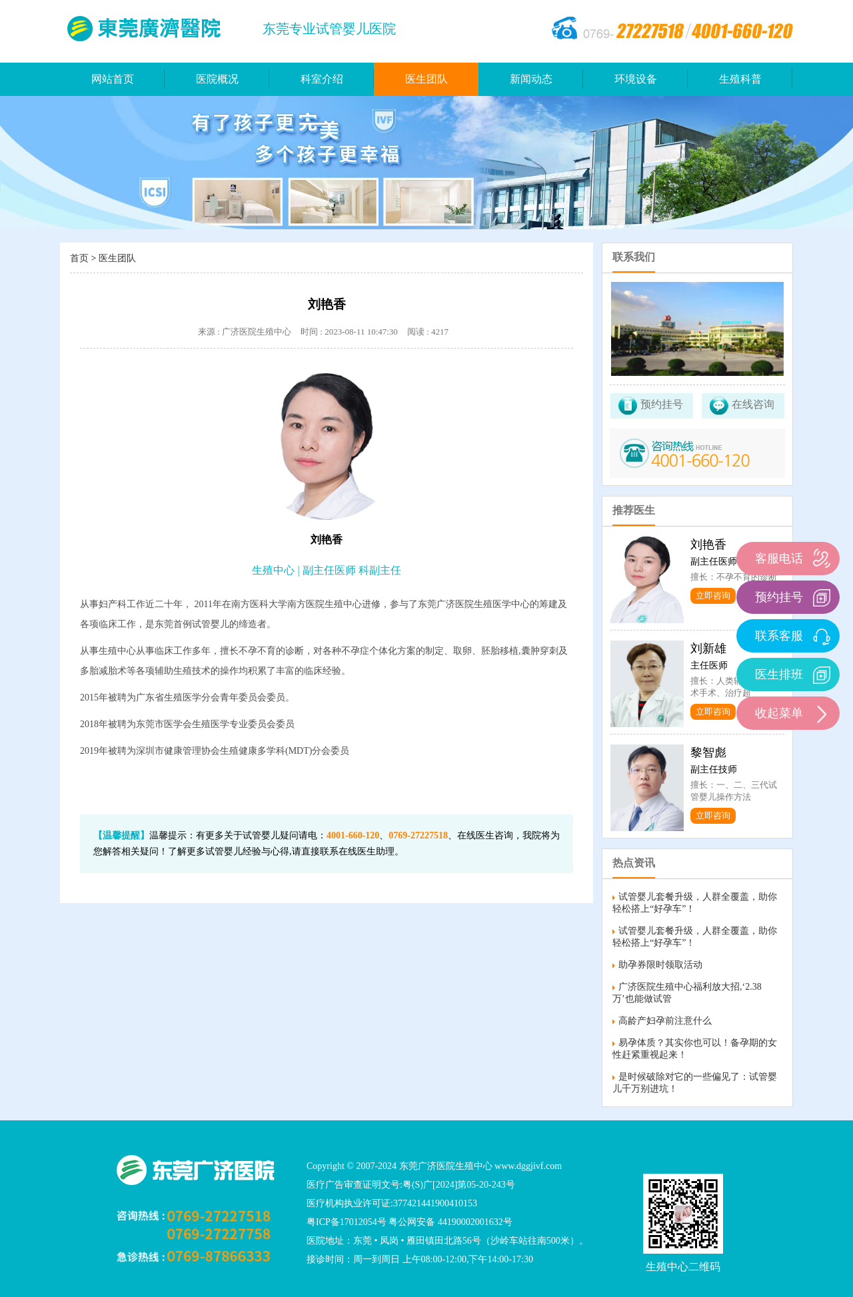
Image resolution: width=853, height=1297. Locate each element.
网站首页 (112, 79)
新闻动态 (531, 79)
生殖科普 (740, 79)
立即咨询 (713, 596)
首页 (79, 258)
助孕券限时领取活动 (660, 965)
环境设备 (635, 79)
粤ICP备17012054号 (347, 1222)
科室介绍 (322, 79)
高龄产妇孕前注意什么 (665, 1021)
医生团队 (426, 79)
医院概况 (217, 79)
